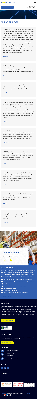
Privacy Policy (4, 393)
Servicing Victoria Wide (12, 358)
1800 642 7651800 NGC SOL (32, 7)
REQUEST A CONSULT (8, 320)
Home (26, 14)
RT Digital (28, 393)
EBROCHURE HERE (7, 343)
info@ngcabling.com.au (12, 350)
